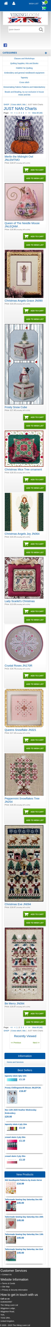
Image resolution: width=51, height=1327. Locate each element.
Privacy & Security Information (15, 1290)
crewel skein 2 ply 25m (15, 1137)
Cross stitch (24, 82)
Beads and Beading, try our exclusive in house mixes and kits (24, 93)
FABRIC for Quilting (24, 68)
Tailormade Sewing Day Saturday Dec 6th (23, 1199)
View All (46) (36, 113)
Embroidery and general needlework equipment (24, 73)
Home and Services (15, 1062)
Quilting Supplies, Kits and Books (24, 63)
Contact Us (6, 1274)
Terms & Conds (8, 1283)
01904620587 (6, 1302)
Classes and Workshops (24, 58)
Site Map (6, 1287)
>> (29, 113)
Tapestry (24, 78)
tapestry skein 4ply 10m (15, 1076)
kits (24, 104)
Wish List (33, 4)
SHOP (7, 104)
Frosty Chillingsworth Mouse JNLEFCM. (23, 1088)
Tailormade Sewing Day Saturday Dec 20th (24, 1217)
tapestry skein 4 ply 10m (16, 1124)
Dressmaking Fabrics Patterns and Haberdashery (24, 87)
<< (11, 113)
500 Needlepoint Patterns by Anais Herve (23, 1180)
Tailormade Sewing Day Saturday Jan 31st (24, 1249)
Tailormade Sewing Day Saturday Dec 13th (24, 1234)
